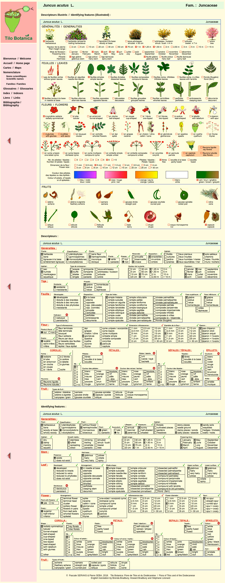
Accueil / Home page (16, 63)
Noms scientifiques (16, 76)
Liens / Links (11, 97)
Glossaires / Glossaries (18, 88)
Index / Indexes (13, 93)
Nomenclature (11, 72)
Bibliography (11, 105)
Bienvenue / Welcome (17, 58)
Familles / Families (16, 84)
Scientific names (15, 79)
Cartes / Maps (12, 67)
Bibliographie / (12, 102)
